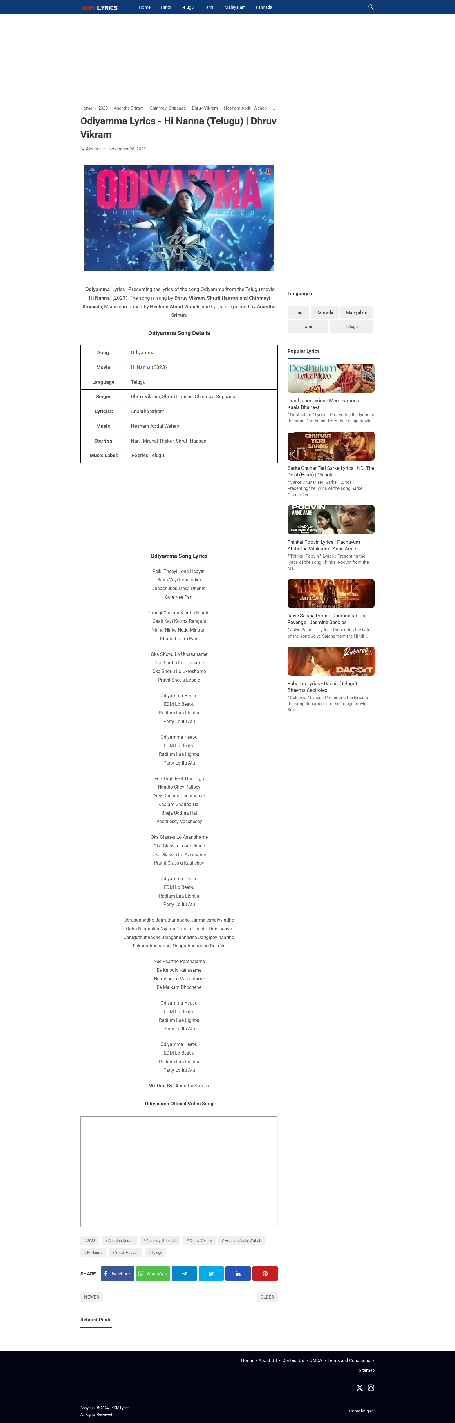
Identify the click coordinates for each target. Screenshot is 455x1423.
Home (145, 7)
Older (267, 1297)
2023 (91, 1240)
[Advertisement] (227, 62)
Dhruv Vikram (201, 1240)
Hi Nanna (141, 367)
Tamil (209, 7)
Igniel (370, 1411)
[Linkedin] (238, 1273)
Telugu (187, 7)
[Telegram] (184, 1273)
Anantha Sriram (120, 1240)
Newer (91, 1297)
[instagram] (371, 1389)
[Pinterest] (265, 1273)
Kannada (264, 7)
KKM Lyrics (120, 1408)
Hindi (166, 7)
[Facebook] (117, 1273)
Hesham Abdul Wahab (243, 1240)
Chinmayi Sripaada (161, 1240)
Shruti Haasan (126, 1252)
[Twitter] (153, 1273)
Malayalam (235, 7)
